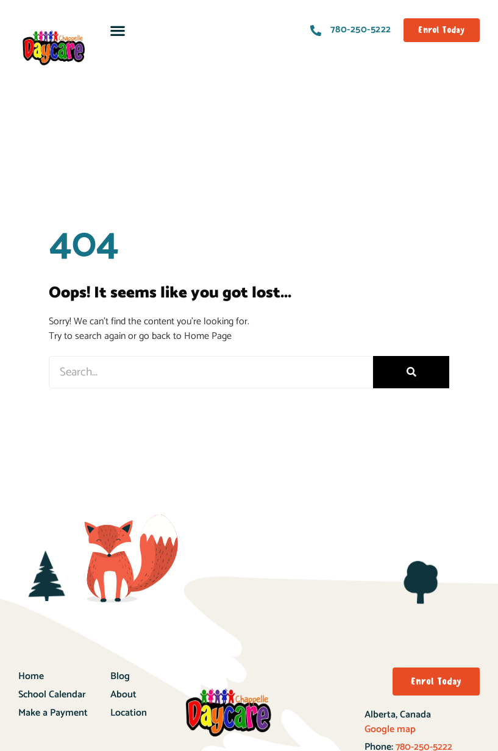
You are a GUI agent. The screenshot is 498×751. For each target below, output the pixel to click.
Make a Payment (53, 713)
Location (128, 713)
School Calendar (52, 694)
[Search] (411, 372)
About (123, 694)
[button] (118, 30)
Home (31, 676)
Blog (120, 676)
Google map (390, 729)
